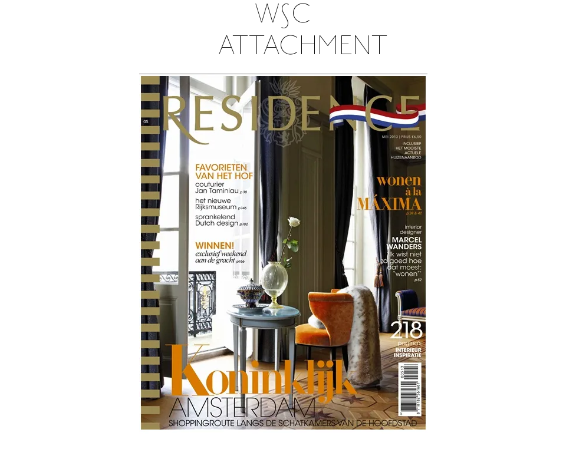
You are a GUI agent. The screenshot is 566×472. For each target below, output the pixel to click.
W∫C (283, 15)
